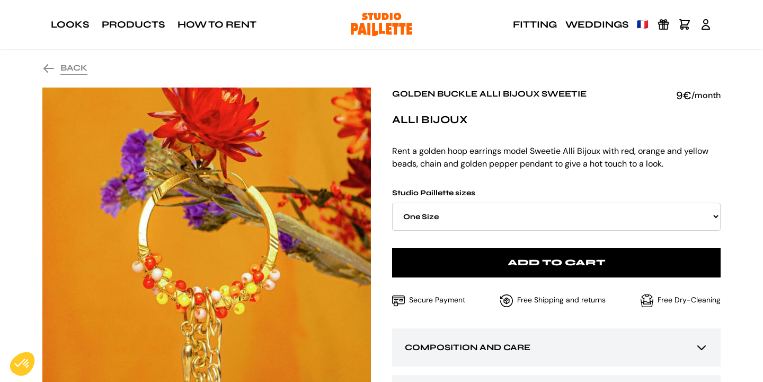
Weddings (596, 24)
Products (133, 24)
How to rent (217, 24)
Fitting (535, 24)
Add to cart (557, 262)
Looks (70, 24)
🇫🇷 (643, 24)
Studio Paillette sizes (556, 209)
